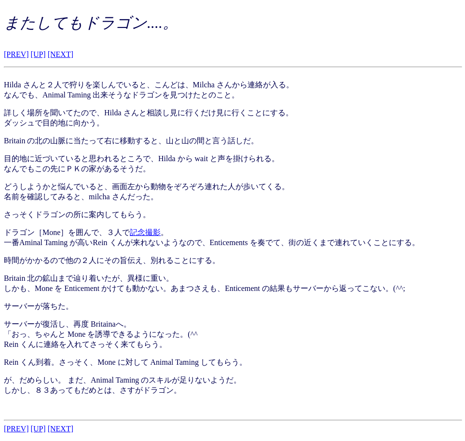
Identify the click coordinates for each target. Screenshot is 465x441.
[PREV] (16, 54)
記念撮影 (145, 232)
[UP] (38, 54)
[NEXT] (60, 54)
